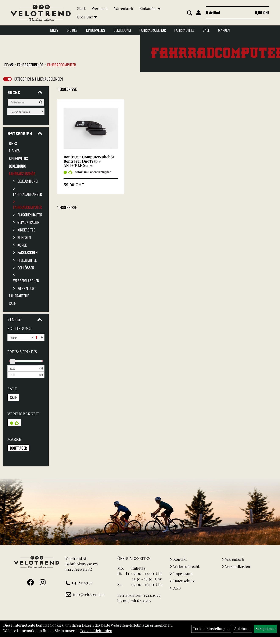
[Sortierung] (20, 337)
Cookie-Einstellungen (211, 628)
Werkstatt (100, 8)
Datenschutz (184, 580)
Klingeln (24, 237)
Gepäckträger (28, 222)
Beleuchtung (27, 181)
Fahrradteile (184, 30)
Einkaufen (150, 8)
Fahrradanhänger (27, 194)
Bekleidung (122, 30)
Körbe (22, 245)
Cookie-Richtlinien (96, 630)
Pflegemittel (27, 260)
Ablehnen (242, 628)
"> (10, 64)
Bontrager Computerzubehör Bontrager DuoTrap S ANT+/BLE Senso (89, 161)
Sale (206, 30)
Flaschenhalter (29, 214)
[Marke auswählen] (25, 111)
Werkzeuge (25, 288)
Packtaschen (27, 252)
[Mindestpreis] (22, 368)
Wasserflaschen (26, 280)
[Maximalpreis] (22, 375)
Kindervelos (95, 30)
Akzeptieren (265, 628)
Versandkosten (237, 566)
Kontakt (180, 559)
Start (81, 8)
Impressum (183, 573)
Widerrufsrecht (186, 566)
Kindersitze (26, 230)
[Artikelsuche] (189, 13)
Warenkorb (123, 8)
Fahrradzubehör (152, 30)
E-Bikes (72, 30)
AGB (177, 588)
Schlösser (25, 267)
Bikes (54, 30)
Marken (224, 30)
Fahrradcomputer (61, 64)
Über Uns (87, 17)
